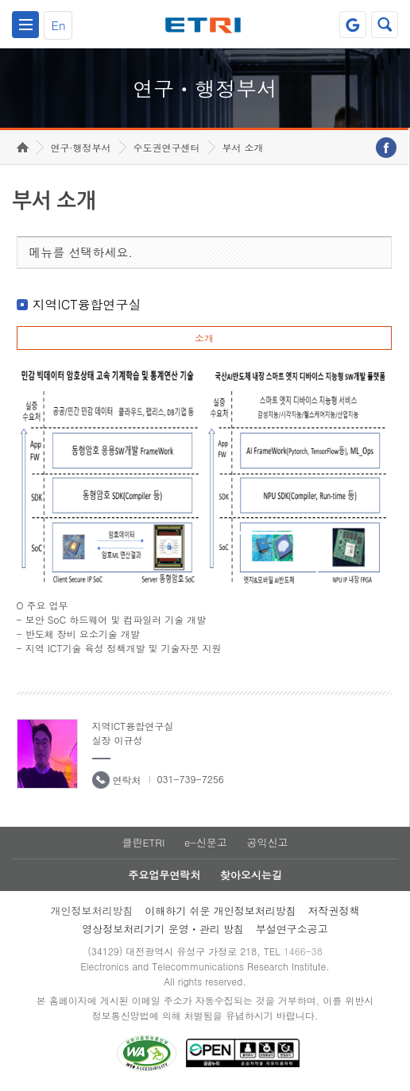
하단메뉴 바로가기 (0, 0)
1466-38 (303, 951)
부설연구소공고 (292, 928)
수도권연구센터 (166, 147)
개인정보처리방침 (91, 910)
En (58, 25)
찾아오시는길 (251, 874)
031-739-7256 (190, 779)
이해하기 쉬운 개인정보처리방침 (220, 910)
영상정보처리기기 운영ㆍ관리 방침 (163, 928)
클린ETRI (143, 842)
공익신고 (267, 842)
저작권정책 (334, 910)
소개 (204, 337)
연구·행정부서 (81, 147)
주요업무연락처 (164, 874)
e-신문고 (205, 842)
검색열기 (384, 24)
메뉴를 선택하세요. (81, 252)
